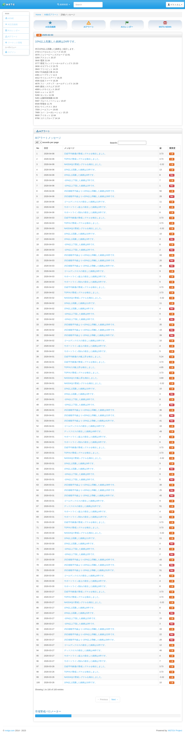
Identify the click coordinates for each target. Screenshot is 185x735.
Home (38, 14)
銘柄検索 (37, 4)
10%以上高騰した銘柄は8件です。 (80, 608)
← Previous (102, 699)
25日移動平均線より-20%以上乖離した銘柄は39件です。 (90, 335)
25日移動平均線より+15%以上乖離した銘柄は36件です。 (90, 410)
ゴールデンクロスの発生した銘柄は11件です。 (85, 202)
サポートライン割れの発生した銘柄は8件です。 (86, 586)
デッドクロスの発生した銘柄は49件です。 (83, 431)
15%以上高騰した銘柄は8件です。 (80, 175)
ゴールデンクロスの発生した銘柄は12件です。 (85, 645)
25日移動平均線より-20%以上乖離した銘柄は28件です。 (90, 640)
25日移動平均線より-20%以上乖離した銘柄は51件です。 (90, 570)
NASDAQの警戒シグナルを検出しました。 (83, 164)
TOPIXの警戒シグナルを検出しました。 (82, 159)
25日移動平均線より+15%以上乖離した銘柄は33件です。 (90, 255)
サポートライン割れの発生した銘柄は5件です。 (86, 282)
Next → (114, 699)
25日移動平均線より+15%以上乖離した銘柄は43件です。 (90, 559)
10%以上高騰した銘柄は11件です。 (80, 303)
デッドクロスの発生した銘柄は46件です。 (83, 650)
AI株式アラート (51, 14)
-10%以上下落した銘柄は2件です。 (80, 250)
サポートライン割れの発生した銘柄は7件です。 (86, 661)
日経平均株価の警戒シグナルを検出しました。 (85, 153)
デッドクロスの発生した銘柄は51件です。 (83, 506)
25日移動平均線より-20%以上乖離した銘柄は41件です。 (90, 421)
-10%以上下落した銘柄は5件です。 (80, 479)
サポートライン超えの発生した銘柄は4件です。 (86, 346)
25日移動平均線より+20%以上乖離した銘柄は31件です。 (90, 565)
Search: (128, 143)
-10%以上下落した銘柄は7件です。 (80, 180)
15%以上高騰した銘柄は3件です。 (80, 239)
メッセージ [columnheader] (69, 148)
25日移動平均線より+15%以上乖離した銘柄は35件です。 (90, 324)
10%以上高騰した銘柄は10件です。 (80, 234)
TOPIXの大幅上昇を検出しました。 (80, 367)
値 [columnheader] (160, 148)
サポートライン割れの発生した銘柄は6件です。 (86, 212)
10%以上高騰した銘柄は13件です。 (80, 169)
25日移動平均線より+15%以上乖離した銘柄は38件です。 (90, 485)
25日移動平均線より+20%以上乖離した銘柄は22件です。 (90, 634)
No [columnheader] (37, 148)
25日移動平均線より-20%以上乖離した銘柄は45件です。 (90, 495)
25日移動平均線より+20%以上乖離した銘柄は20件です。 (90, 260)
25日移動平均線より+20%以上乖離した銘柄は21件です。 (90, 415)
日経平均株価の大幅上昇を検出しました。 (83, 356)
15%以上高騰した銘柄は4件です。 (80, 308)
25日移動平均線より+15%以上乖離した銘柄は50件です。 (90, 191)
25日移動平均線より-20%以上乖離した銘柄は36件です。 (90, 266)
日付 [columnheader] (46, 148)
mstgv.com (10, 730)
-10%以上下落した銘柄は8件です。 (80, 399)
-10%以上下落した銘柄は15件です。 (80, 618)
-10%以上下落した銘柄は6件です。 (80, 244)
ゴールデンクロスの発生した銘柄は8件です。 (85, 575)
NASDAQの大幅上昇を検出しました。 (81, 378)
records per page (47, 142)
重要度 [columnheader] (172, 148)
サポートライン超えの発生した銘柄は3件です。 (86, 207)
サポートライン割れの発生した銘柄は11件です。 (86, 517)
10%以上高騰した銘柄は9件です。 (80, 463)
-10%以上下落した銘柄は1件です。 (80, 186)
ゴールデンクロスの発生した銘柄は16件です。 (85, 426)
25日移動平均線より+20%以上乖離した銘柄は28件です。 (90, 196)
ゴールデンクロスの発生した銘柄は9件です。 (85, 271)
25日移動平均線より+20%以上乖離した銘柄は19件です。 (90, 330)
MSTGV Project (175, 730)
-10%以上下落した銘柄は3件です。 (80, 319)
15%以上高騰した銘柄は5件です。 (80, 613)
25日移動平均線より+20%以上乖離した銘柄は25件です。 (90, 490)
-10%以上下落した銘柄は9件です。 (80, 314)
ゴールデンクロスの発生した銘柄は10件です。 (85, 340)
